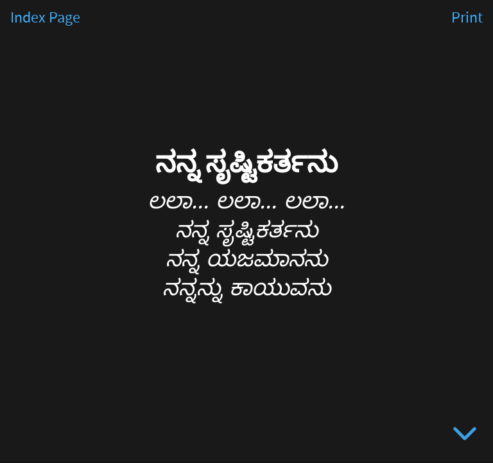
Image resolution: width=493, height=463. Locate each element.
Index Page (45, 18)
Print (467, 18)
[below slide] (464, 436)
